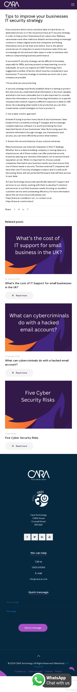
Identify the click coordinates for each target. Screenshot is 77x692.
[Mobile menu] (72, 4)
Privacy (58, 671)
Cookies (49, 671)
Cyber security (35, 671)
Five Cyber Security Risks (21, 438)
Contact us (20, 671)
